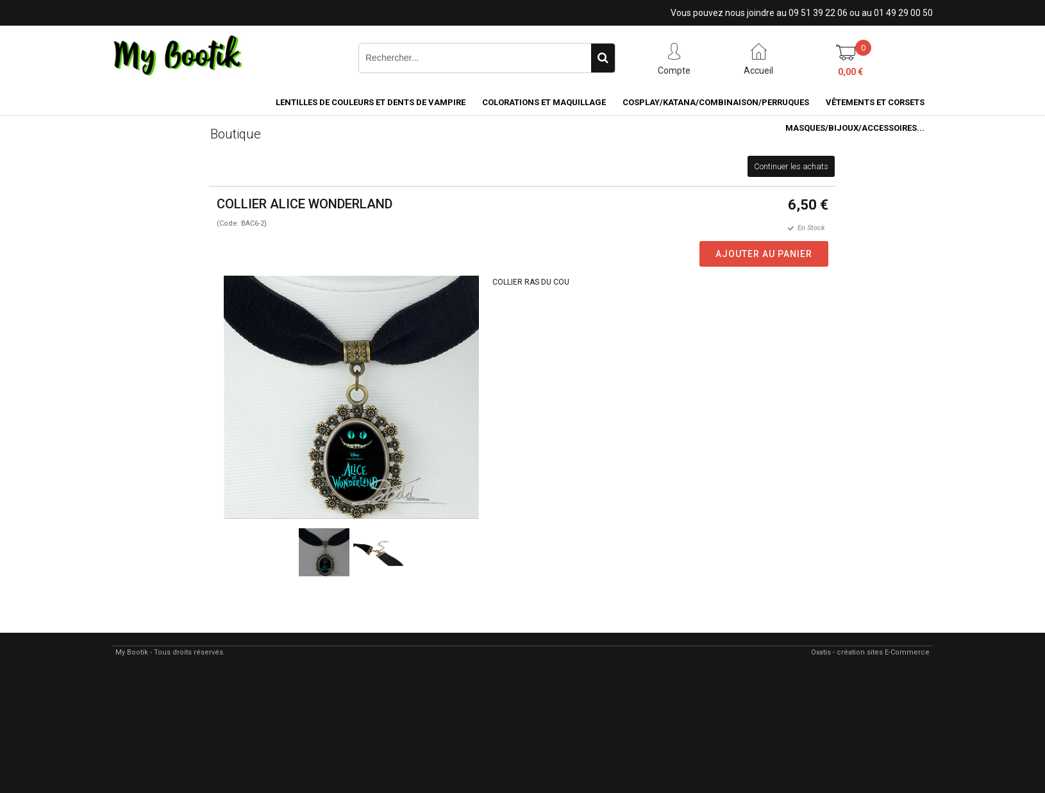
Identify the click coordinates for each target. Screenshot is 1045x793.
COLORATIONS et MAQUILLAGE (544, 102)
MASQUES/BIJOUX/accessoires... (854, 128)
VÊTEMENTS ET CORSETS (875, 102)
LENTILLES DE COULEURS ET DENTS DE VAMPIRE (370, 102)
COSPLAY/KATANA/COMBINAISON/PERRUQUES (716, 102)
